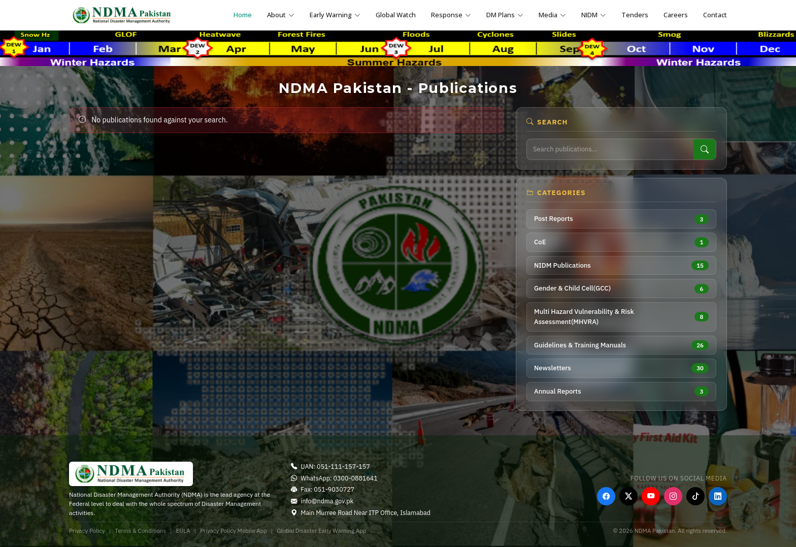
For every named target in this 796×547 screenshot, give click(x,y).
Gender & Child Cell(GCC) (621, 289)
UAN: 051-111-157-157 (330, 466)
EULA (183, 530)
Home (243, 14)
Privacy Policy (87, 530)
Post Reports (621, 219)
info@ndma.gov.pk (322, 501)
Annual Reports (621, 391)
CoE (621, 242)
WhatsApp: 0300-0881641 (334, 478)
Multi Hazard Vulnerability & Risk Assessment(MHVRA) (621, 316)
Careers (676, 14)
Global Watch (396, 14)
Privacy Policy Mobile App (233, 530)
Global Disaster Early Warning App (321, 530)
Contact (715, 14)
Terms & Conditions (140, 530)
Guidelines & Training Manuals (621, 345)
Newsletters (621, 368)
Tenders (634, 14)
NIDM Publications (621, 265)
